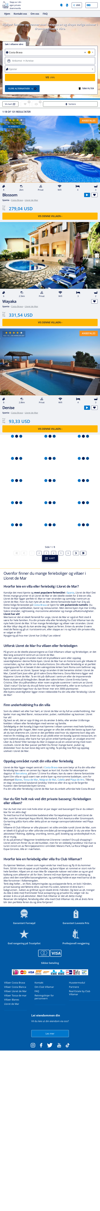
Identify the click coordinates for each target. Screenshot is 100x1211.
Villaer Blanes (11, 999)
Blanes (18, 779)
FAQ (45, 13)
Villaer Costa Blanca (15, 987)
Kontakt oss (20, 13)
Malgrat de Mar (47, 779)
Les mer (50, 1033)
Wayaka (9, 301)
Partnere (74, 987)
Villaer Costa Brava (14, 982)
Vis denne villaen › (50, 216)
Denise (8, 407)
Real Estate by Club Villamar (79, 993)
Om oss (35, 13)
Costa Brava (17, 200)
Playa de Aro (77, 779)
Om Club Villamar (44, 987)
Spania (70, 592)
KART (50, 558)
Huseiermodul (77, 982)
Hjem (7, 13)
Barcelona (21, 773)
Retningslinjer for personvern (44, 997)
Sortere (70, 104)
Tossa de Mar (30, 779)
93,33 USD (19, 421)
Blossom (10, 195)
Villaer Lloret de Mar (15, 991)
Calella (61, 779)
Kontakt (39, 982)
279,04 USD (21, 208)
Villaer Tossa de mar (15, 995)
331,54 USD (21, 315)
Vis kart (10, 104)
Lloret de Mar (31, 200)
